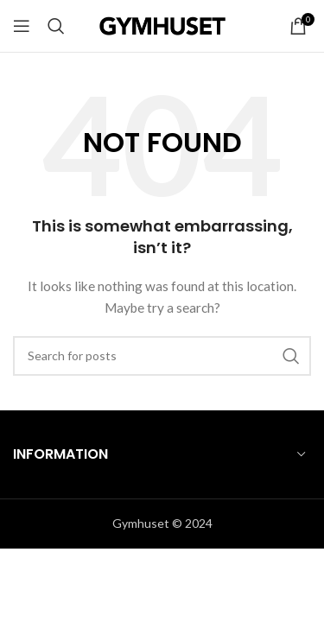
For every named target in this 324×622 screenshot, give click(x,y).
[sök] (56, 26)
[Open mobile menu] (21, 26)
